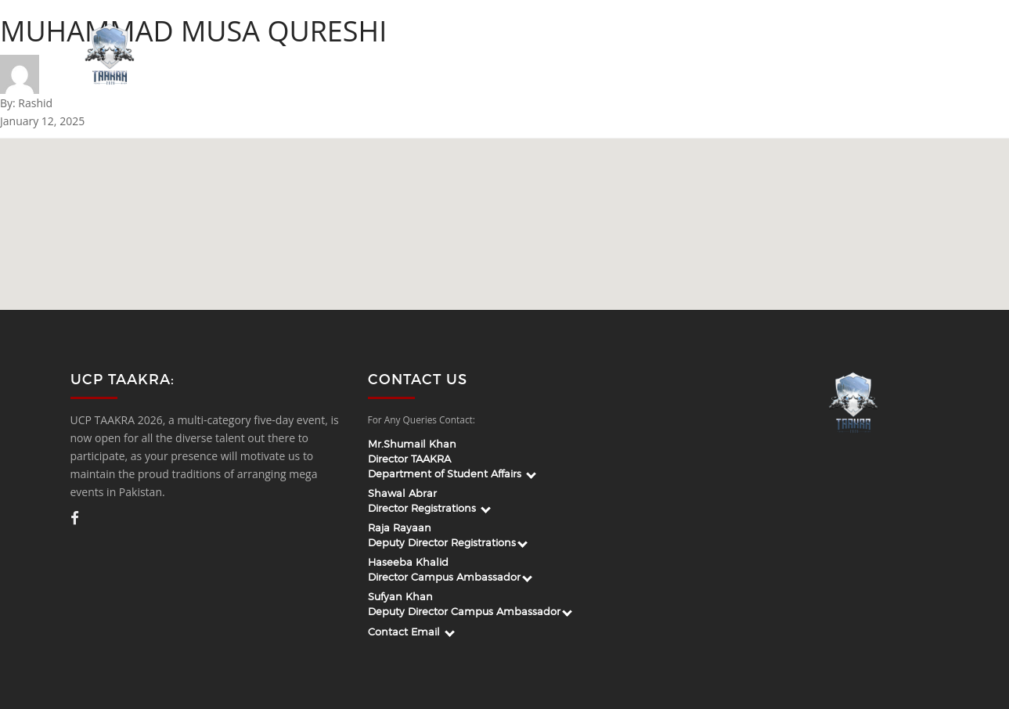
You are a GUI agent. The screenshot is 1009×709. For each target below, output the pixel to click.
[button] (540, 220)
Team (502, 55)
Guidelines (767, 55)
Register (903, 55)
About (446, 55)
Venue (839, 55)
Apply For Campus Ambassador (626, 55)
